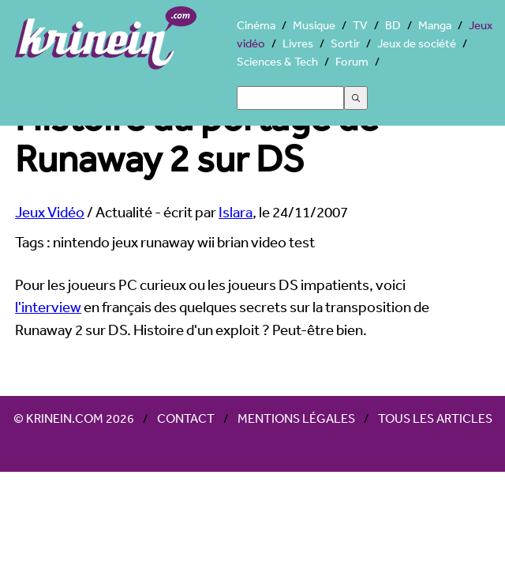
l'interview (48, 306)
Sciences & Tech (277, 61)
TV (360, 24)
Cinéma (256, 24)
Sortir (345, 43)
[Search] (290, 98)
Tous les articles (435, 418)
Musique (314, 24)
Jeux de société (416, 43)
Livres (297, 43)
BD (393, 24)
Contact (186, 418)
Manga (434, 24)
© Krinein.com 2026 (73, 418)
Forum (351, 61)
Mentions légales (296, 418)
